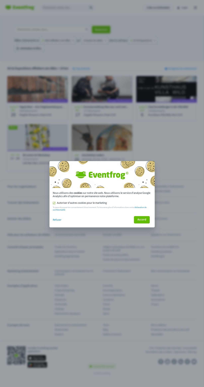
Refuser (57, 219)
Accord (141, 219)
